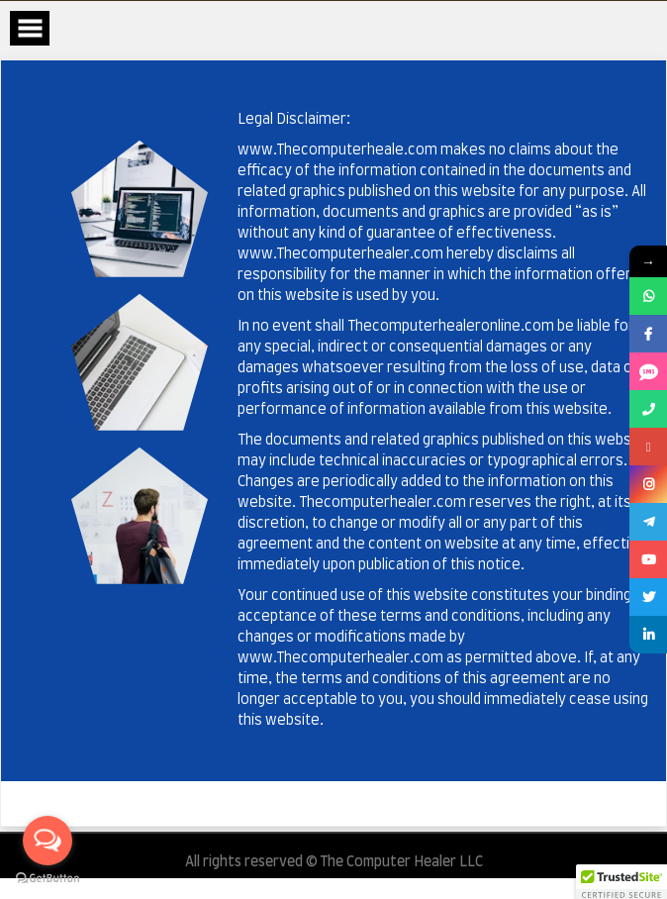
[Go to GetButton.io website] (47, 878)
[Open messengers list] (47, 840)
